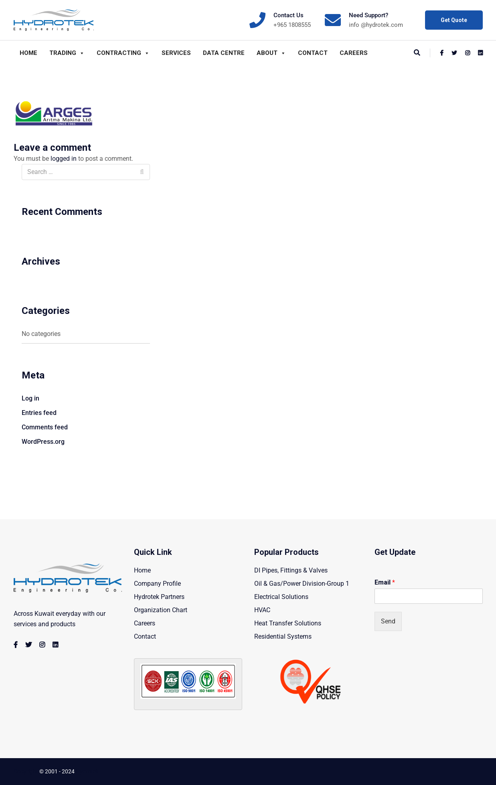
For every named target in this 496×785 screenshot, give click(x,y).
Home (28, 53)
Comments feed (45, 427)
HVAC (262, 610)
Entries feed (39, 413)
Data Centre (224, 53)
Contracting (123, 53)
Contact (313, 53)
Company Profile (157, 583)
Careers (354, 53)
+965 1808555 (292, 24)
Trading (67, 53)
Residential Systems (283, 636)
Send (388, 621)
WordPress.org (43, 441)
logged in (64, 158)
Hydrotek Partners (159, 597)
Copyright (26, 771)
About (271, 53)
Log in (30, 398)
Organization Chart (160, 610)
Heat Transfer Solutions (287, 623)
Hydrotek (87, 771)
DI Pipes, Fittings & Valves (291, 570)
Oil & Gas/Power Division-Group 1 (301, 583)
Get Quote (454, 20)
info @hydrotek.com (376, 24)
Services (176, 53)
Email (385, 582)
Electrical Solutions (281, 597)
